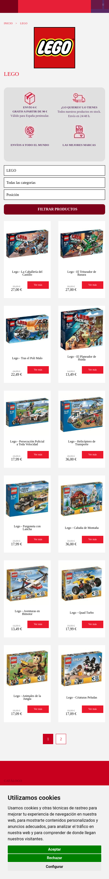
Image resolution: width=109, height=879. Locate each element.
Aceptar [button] (54, 849)
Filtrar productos (57, 209)
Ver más (38, 284)
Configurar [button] (54, 867)
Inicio (8, 23)
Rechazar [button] (54, 858)
